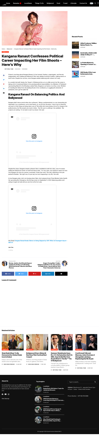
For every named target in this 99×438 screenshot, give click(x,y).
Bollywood (9, 49)
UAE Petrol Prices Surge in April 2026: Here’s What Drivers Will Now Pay (52, 410)
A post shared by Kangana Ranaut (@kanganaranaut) (34, 162)
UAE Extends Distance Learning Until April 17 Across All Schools (53, 400)
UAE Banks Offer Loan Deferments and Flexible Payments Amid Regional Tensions (88, 74)
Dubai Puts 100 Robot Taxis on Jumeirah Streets (53, 389)
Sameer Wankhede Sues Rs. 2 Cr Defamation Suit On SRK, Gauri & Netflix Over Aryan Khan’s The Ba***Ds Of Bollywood (61, 357)
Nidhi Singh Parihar (9, 364)
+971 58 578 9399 (82, 396)
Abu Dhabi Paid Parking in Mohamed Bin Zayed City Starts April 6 (51, 420)
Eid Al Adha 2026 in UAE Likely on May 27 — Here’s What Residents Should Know (88, 55)
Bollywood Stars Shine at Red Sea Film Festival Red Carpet (36, 355)
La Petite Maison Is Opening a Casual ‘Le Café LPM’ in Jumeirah (88, 64)
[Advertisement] (83, 22)
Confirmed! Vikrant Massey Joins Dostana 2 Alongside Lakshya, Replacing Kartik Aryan (85, 356)
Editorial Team (9, 69)
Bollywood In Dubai (15, 349)
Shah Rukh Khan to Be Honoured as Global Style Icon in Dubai (12, 355)
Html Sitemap (5, 398)
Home (3, 49)
